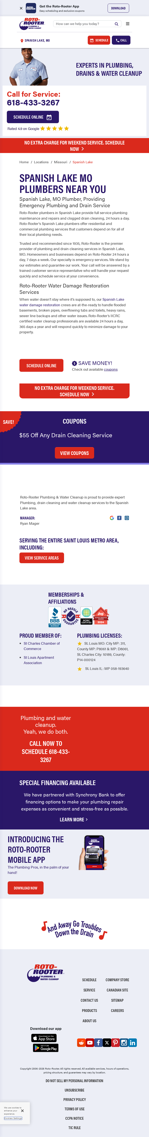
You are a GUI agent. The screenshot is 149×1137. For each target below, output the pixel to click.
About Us (89, 1020)
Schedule (99, 40)
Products (89, 1010)
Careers (117, 1010)
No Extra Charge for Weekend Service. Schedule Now (74, 145)
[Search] (87, 23)
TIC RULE (75, 1127)
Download (118, 8)
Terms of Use (75, 1108)
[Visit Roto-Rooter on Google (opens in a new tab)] (112, 515)
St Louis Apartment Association (39, 660)
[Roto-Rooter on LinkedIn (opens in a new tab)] (132, 1042)
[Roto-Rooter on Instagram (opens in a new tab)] (124, 1042)
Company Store (117, 979)
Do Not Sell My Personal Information (74, 1080)
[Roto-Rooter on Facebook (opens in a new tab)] (98, 1042)
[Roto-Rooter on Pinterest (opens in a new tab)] (115, 1042)
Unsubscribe (74, 1090)
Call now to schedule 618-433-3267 (46, 751)
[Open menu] (127, 24)
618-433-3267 (33, 102)
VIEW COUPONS (74, 452)
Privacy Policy (74, 1099)
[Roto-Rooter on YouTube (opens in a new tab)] (90, 1042)
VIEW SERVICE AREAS (42, 557)
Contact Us (89, 1000)
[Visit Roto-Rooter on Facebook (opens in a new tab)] (119, 515)
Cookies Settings (13, 1118)
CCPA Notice (74, 1118)
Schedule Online (32, 117)
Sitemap (117, 1000)
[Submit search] (117, 23)
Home (24, 161)
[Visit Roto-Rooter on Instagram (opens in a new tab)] (127, 515)
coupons (111, 369)
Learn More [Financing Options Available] (74, 819)
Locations (41, 161)
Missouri (60, 161)
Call (121, 40)
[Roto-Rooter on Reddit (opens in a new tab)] (81, 1042)
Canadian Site (117, 990)
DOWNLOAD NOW (25, 888)
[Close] (22, 1110)
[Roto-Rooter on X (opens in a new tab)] (107, 1042)
